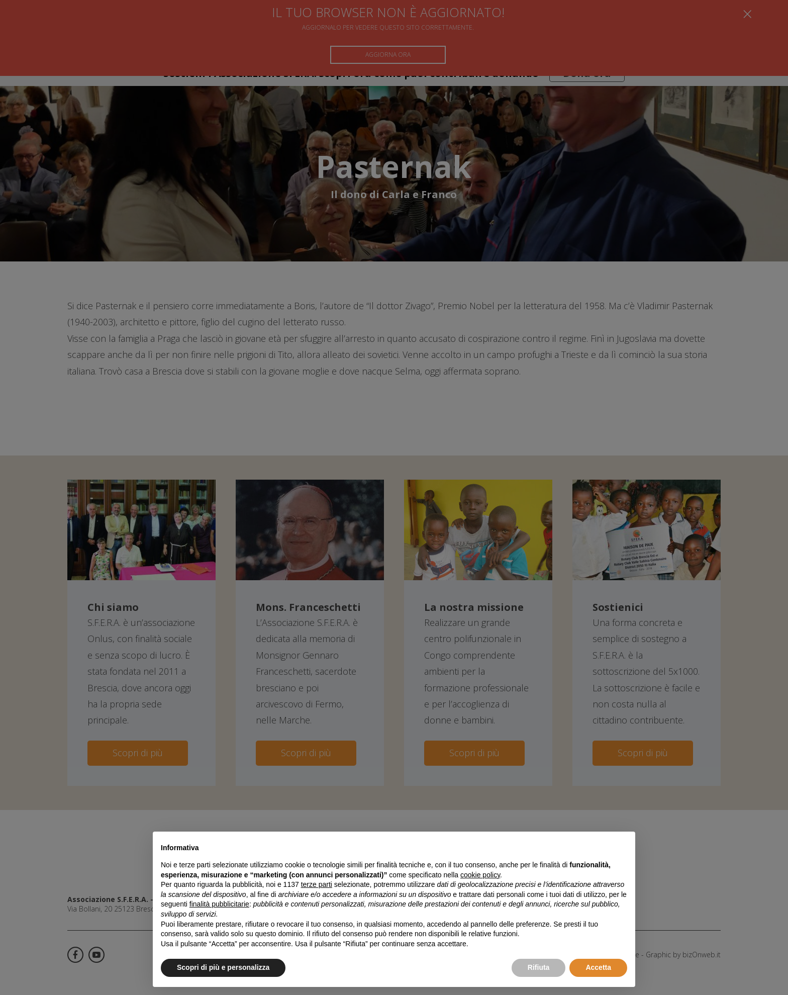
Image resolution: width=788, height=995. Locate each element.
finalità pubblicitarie (219, 904)
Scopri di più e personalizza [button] (223, 967)
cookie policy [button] (480, 875)
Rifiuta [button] (539, 967)
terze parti (316, 884)
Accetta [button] (598, 967)
